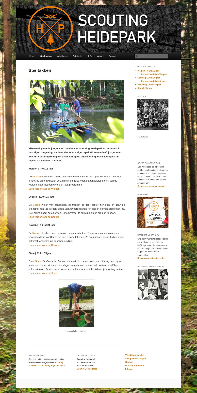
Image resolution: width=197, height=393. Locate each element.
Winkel (100, 56)
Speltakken (46, 56)
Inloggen (129, 369)
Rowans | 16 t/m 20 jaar (149, 84)
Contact (112, 56)
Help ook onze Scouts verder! (151, 258)
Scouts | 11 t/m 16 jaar (148, 77)
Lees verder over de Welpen (44, 188)
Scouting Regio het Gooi (53, 365)
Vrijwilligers (62, 56)
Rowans (36, 233)
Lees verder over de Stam (43, 273)
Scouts (36, 204)
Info (90, 56)
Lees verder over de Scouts (44, 216)
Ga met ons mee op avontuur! (151, 186)
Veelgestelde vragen (135, 358)
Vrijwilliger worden (134, 355)
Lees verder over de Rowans (44, 245)
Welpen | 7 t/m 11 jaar (148, 71)
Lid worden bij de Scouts (154, 81)
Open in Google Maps (87, 369)
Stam (38, 261)
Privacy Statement (134, 365)
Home (32, 56)
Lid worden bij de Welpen (154, 74)
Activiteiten (78, 56)
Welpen (36, 176)
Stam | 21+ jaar (144, 88)
